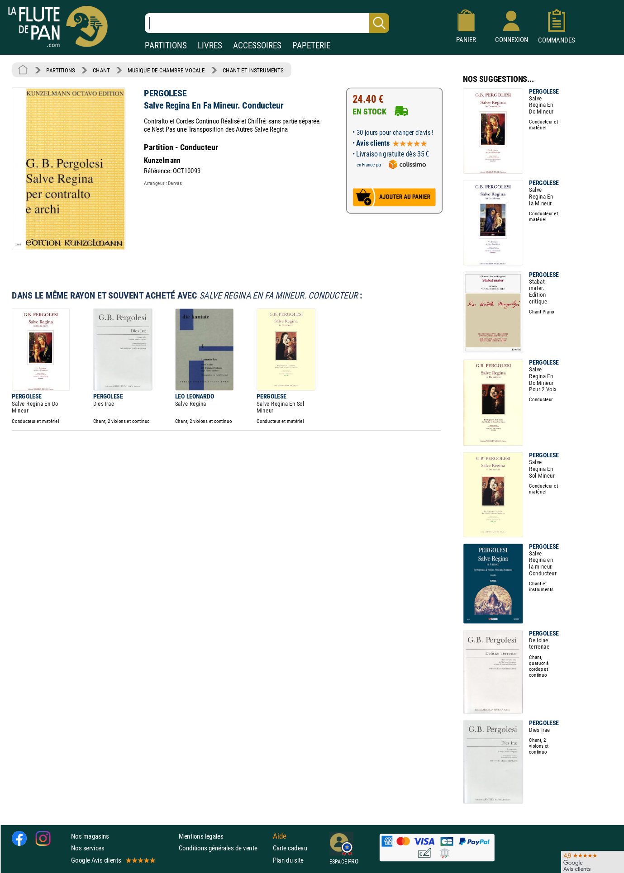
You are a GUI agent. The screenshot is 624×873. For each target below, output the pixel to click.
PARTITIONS (166, 45)
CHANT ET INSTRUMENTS (253, 70)
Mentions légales (201, 836)
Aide (279, 835)
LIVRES (210, 45)
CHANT (101, 70)
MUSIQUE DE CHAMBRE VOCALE (166, 70)
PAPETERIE (311, 45)
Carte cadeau (290, 848)
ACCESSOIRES (257, 45)
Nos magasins (90, 836)
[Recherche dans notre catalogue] (267, 23)
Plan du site (288, 860)
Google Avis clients (112, 860)
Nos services (87, 848)
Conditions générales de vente (224, 848)
